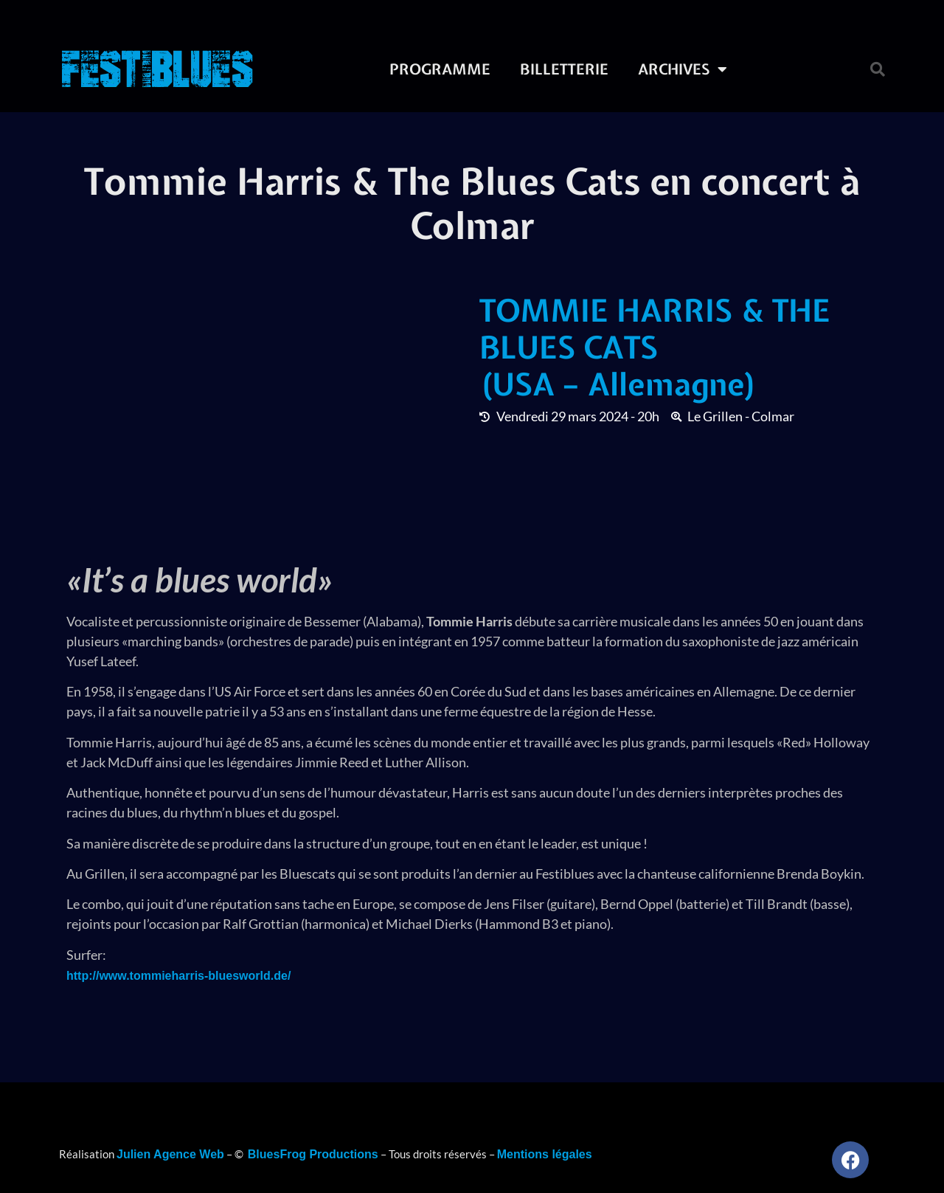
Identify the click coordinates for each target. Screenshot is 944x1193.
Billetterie (564, 69)
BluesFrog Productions (313, 1154)
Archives (682, 69)
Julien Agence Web (170, 1154)
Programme (439, 69)
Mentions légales (544, 1154)
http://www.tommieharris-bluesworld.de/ (178, 975)
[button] (877, 69)
